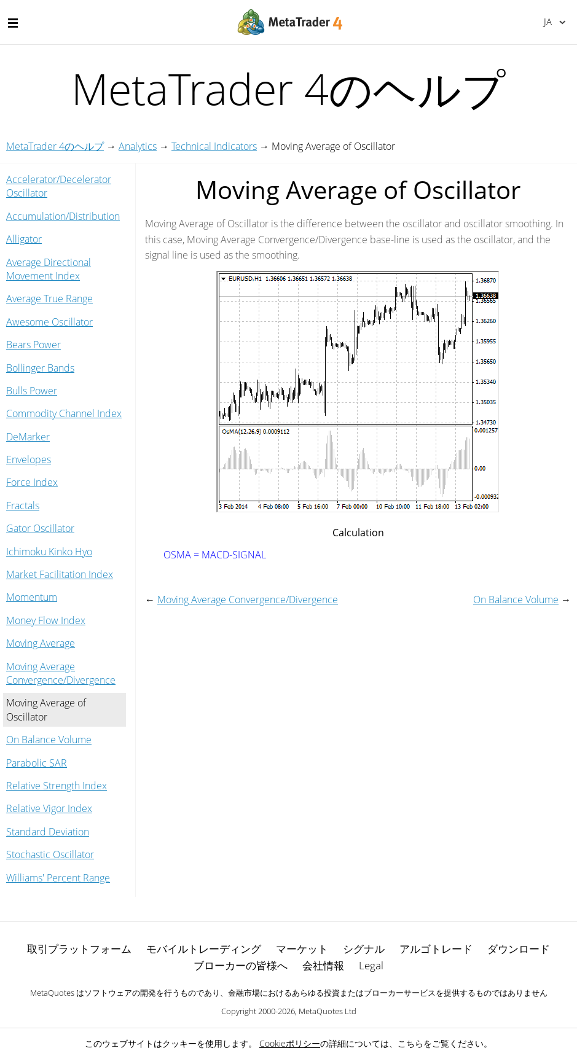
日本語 (548, 21)
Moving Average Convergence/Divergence (61, 673)
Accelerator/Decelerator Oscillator (58, 186)
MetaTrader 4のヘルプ (55, 146)
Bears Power (33, 344)
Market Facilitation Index (59, 574)
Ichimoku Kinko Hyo (49, 551)
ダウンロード (518, 949)
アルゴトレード (436, 949)
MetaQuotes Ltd (327, 1011)
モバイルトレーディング (203, 949)
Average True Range (49, 298)
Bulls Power (31, 390)
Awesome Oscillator (49, 322)
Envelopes (28, 459)
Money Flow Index (45, 620)
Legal (371, 965)
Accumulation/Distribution (63, 216)
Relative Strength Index (56, 785)
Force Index (32, 482)
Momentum (31, 597)
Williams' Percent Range (58, 878)
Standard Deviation (47, 831)
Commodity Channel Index (64, 413)
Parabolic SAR (36, 763)
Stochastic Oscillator (50, 854)
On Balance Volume (49, 739)
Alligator (24, 239)
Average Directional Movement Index (48, 269)
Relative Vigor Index (49, 808)
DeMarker (28, 437)
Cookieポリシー (289, 1043)
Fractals (22, 505)
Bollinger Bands (40, 368)
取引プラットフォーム (79, 949)
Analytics (138, 146)
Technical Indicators (214, 146)
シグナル (364, 949)
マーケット (302, 949)
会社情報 (323, 965)
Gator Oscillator (40, 528)
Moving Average (40, 643)
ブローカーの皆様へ (241, 965)
